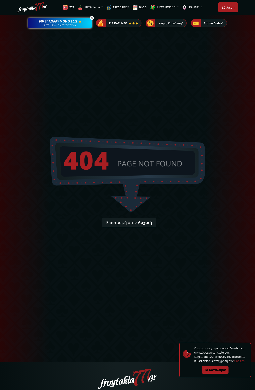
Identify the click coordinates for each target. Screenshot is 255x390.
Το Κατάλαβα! (215, 370)
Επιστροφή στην (129, 222)
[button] (60, 23)
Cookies (239, 361)
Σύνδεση (228, 7)
